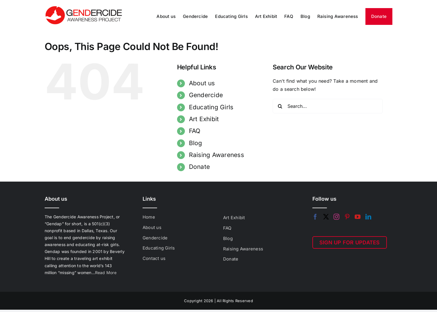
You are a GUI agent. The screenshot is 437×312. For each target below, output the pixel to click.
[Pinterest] (347, 217)
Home (149, 217)
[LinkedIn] (368, 217)
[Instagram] (336, 217)
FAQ (195, 130)
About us (202, 83)
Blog (195, 143)
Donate (199, 166)
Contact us (154, 258)
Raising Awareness (216, 154)
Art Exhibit (204, 119)
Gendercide (206, 95)
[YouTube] (357, 217)
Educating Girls (211, 107)
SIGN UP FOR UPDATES (349, 242)
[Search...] (328, 106)
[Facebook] (315, 217)
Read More (105, 272)
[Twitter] (326, 217)
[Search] (280, 106)
